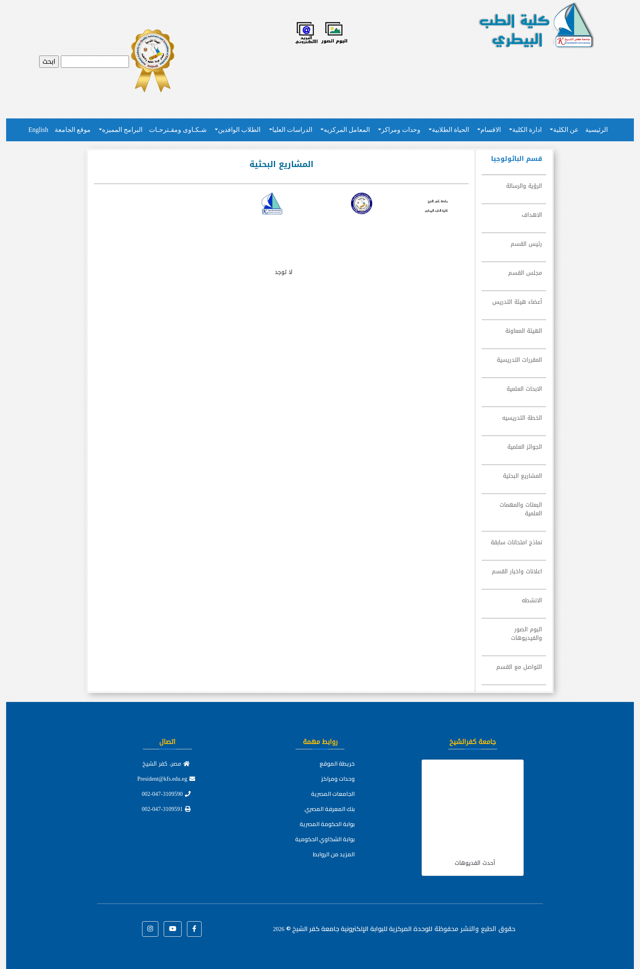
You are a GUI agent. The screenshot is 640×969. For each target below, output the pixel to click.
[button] (194, 929)
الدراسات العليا (292, 129)
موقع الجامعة (73, 129)
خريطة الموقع (337, 763)
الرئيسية (596, 129)
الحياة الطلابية (450, 129)
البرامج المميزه (122, 129)
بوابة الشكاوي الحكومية (325, 839)
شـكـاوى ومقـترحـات (178, 129)
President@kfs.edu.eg (166, 778)
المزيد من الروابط (334, 854)
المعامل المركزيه (347, 129)
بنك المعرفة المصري (329, 809)
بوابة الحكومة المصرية (327, 824)
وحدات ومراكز (400, 129)
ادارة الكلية (527, 129)
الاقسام (490, 129)
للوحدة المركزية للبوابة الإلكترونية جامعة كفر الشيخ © (352, 928)
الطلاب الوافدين (239, 129)
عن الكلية (566, 129)
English (38, 129)
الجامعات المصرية (333, 794)
